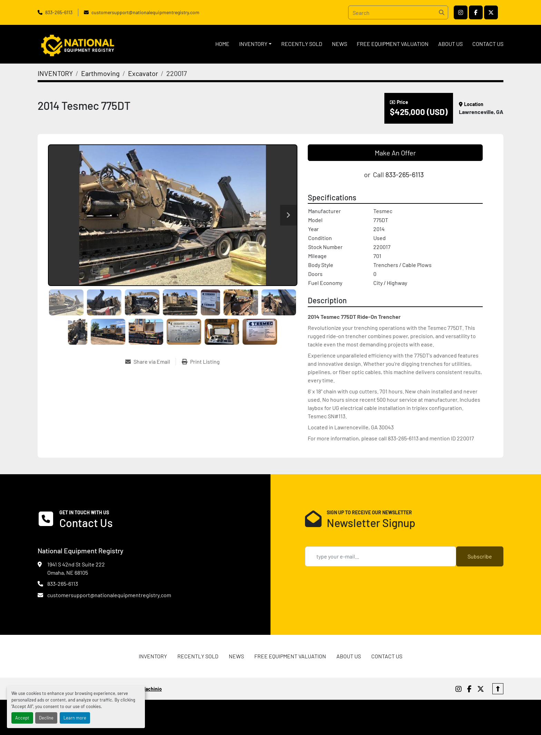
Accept (22, 717)
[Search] (398, 12)
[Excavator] (143, 73)
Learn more (74, 717)
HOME (222, 43)
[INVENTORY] (55, 73)
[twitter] (491, 12)
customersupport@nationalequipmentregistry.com (145, 12)
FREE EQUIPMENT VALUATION (393, 43)
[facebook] (476, 12)
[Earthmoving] (100, 73)
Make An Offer (395, 153)
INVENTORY (253, 43)
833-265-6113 (58, 12)
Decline (46, 717)
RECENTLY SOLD (301, 43)
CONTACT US (487, 43)
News (339, 43)
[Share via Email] (150, 361)
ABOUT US (450, 43)
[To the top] (497, 688)
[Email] (380, 556)
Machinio (152, 689)
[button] (255, 44)
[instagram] (461, 12)
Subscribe (480, 556)
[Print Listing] (200, 361)
